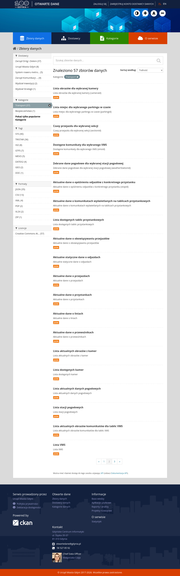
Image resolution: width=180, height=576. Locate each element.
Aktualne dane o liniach (68, 313)
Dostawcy (70, 38)
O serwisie (148, 38)
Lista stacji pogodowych (68, 407)
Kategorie (109, 38)
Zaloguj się (99, 3)
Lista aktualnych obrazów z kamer (75, 351)
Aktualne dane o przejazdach (71, 276)
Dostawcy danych (61, 502)
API (102, 473)
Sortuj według (127, 70)
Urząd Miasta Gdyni (23, 498)
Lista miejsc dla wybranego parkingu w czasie (82, 107)
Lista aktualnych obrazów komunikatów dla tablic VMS (88, 426)
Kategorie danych (61, 506)
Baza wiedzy (98, 498)
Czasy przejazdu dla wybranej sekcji (75, 126)
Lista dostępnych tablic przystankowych (78, 220)
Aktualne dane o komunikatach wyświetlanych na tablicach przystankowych (101, 201)
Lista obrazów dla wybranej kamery (75, 88)
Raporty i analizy (100, 506)
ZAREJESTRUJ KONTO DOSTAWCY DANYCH (132, 3)
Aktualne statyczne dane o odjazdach (76, 257)
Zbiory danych (32, 38)
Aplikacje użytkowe (101, 502)
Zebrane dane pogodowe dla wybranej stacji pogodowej (88, 163)
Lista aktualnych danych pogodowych (77, 388)
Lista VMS (59, 445)
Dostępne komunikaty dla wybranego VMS (80, 145)
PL (160, 4)
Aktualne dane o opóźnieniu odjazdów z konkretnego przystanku (94, 182)
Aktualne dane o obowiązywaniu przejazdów (81, 238)
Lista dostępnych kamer (68, 370)
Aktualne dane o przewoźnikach (73, 332)
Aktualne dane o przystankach (72, 295)
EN (164, 4)
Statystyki (97, 521)
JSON (56, 97)
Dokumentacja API (119, 473)
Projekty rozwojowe (102, 510)
